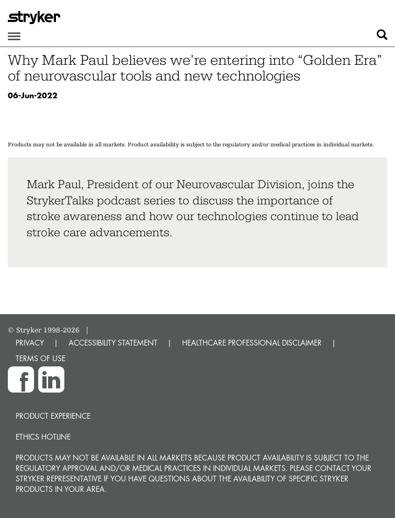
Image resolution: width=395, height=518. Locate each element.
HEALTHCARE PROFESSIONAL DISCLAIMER (252, 343)
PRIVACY (30, 343)
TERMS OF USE (40, 358)
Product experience (53, 416)
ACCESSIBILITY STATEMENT (113, 343)
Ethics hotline (43, 437)
